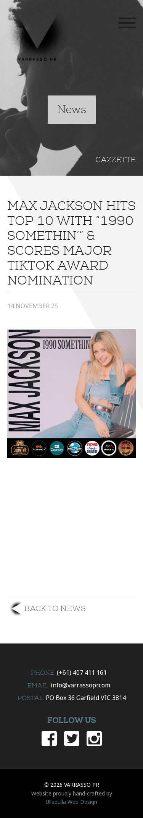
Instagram (94, 738)
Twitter (71, 738)
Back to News (55, 608)
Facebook (49, 738)
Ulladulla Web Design (71, 801)
